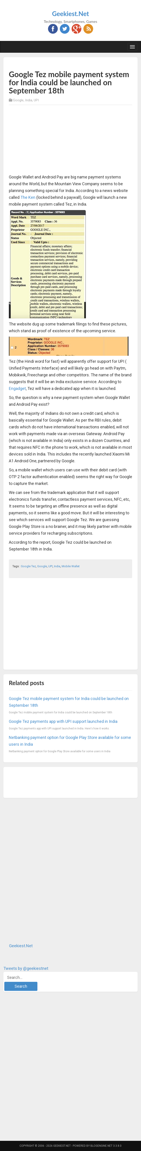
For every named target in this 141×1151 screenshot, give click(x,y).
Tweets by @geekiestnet (25, 968)
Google (18, 100)
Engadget (17, 388)
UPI (36, 100)
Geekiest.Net (70, 13)
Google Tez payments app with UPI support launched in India (63, 721)
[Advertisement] (62, 63)
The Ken (27, 197)
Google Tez (28, 566)
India (28, 100)
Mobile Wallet (71, 566)
